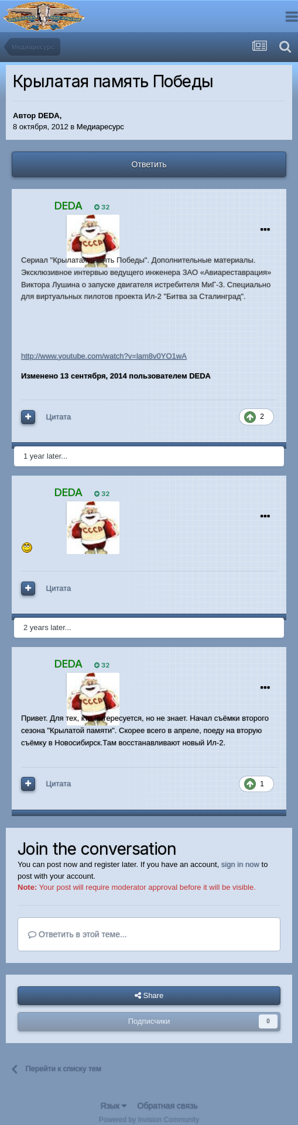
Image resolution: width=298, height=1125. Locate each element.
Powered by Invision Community (149, 1120)
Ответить (149, 164)
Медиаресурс (100, 126)
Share (149, 995)
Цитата (58, 416)
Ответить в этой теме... (77, 934)
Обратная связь (168, 1105)
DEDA (49, 115)
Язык (113, 1105)
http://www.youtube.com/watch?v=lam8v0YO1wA (104, 356)
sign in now (240, 864)
